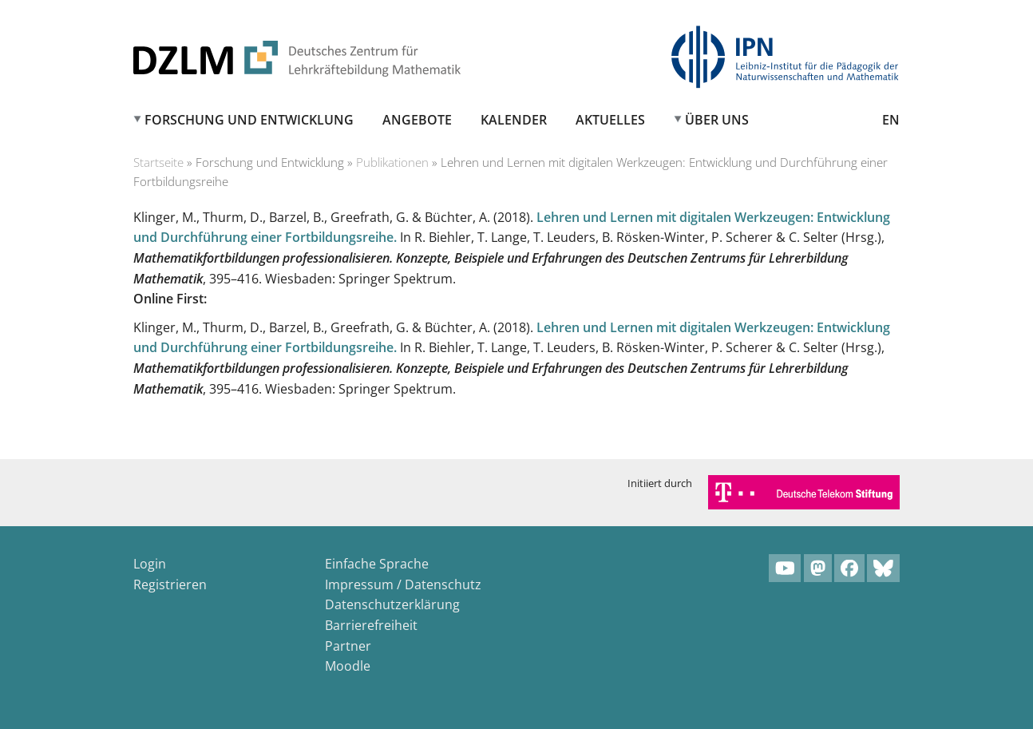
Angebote (417, 120)
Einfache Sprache (377, 564)
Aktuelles (610, 120)
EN (891, 120)
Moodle (347, 666)
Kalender (514, 120)
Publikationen (392, 162)
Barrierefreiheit (371, 625)
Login (149, 564)
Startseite (158, 162)
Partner (348, 646)
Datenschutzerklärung (392, 604)
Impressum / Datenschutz (403, 584)
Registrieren (170, 584)
